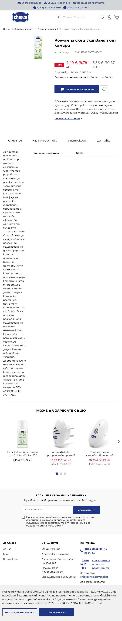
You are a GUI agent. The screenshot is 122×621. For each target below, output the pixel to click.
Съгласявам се (56, 612)
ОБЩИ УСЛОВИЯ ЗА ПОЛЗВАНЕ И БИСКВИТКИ (70, 603)
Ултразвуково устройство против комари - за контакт (61, 454)
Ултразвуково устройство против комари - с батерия (100, 454)
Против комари (47, 29)
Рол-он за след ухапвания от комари (79, 29)
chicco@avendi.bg (91, 584)
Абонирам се (86, 509)
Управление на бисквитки (59, 575)
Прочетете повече (67, 118)
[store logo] (20, 17)
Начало (7, 29)
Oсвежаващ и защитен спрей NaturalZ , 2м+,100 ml (22, 454)
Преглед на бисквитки (19, 612)
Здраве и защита (24, 29)
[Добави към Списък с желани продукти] (104, 89)
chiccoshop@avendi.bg (94, 575)
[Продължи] (119, 441)
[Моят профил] (109, 17)
